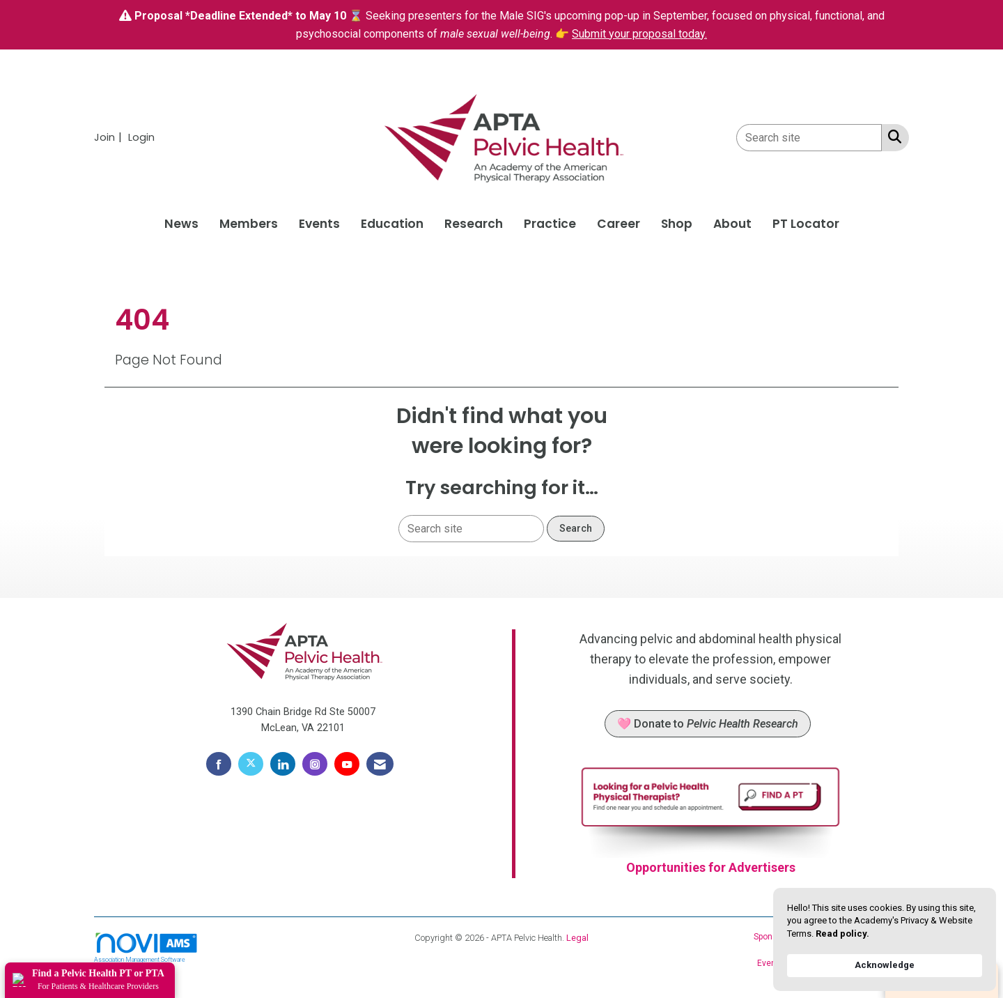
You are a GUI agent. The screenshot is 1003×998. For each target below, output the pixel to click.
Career (618, 223)
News (181, 223)
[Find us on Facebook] (218, 764)
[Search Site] (892, 136)
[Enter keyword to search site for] (809, 137)
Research (473, 223)
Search (575, 529)
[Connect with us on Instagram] (314, 764)
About (732, 223)
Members (248, 223)
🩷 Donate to (707, 723)
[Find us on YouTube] (346, 764)
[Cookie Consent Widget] (884, 939)
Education (392, 223)
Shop (676, 223)
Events (319, 223)
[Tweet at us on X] (250, 764)
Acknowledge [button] (885, 965)
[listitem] (109, 137)
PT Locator (805, 223)
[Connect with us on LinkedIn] (282, 764)
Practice (550, 223)
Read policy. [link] (842, 933)
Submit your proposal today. (639, 33)
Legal (577, 937)
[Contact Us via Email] (380, 764)
